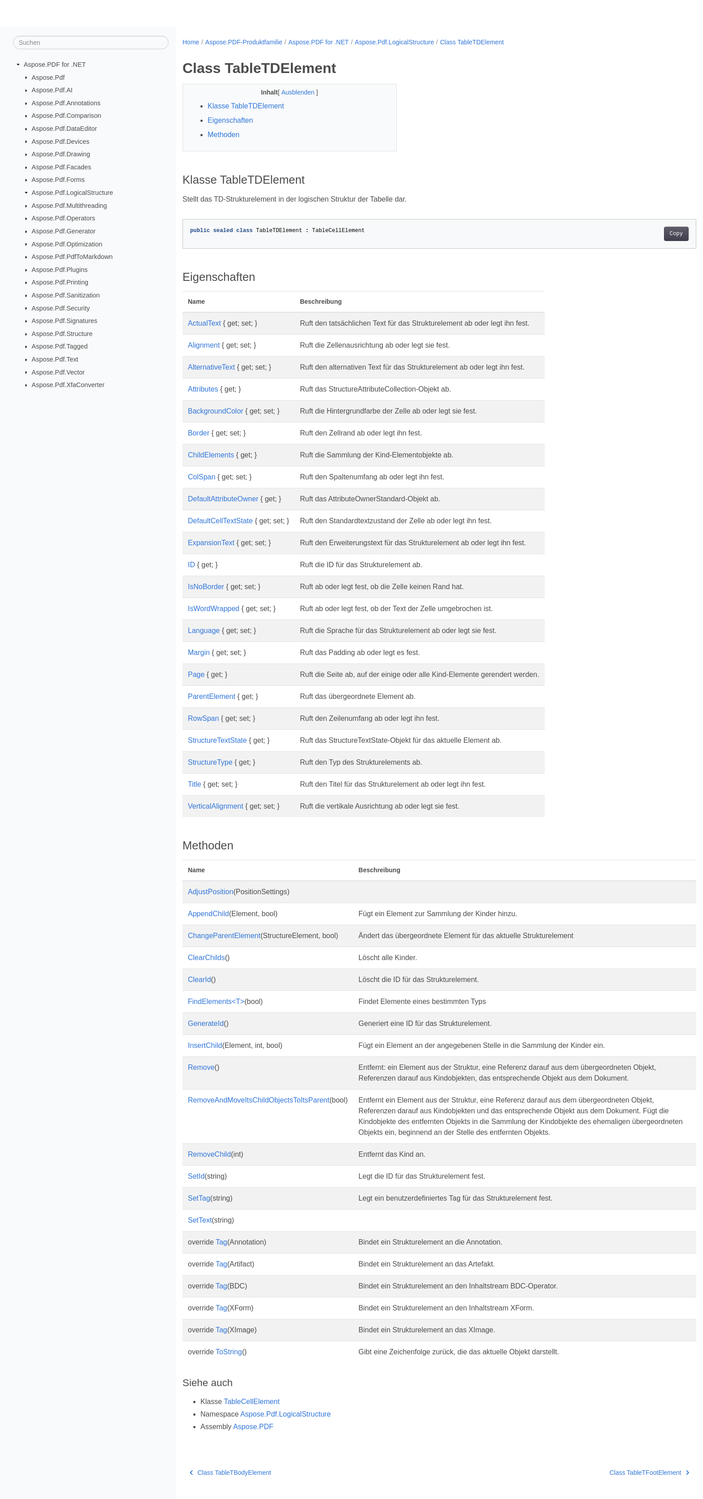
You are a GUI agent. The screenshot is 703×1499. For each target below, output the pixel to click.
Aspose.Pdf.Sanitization (66, 295)
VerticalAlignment (215, 806)
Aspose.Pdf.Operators (63, 218)
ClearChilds (206, 957)
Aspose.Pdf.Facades (61, 167)
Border (198, 433)
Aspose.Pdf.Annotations (66, 103)
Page (196, 674)
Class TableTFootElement (614, 1472)
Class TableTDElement (472, 42)
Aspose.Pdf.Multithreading (69, 205)
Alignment (204, 345)
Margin (199, 652)
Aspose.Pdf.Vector (58, 371)
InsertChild (205, 1045)
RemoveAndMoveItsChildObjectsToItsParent (259, 1100)
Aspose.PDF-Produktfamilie (243, 42)
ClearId (199, 979)
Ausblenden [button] (291, 92)
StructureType (210, 762)
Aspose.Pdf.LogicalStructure (72, 192)
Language (204, 630)
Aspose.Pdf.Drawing (61, 154)
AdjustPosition (210, 892)
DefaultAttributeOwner (223, 499)
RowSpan (203, 718)
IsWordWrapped (213, 608)
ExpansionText (211, 543)
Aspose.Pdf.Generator (63, 231)
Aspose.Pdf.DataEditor (64, 128)
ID (191, 565)
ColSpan (201, 477)
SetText (200, 1220)
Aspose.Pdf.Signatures (64, 320)
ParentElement (211, 696)
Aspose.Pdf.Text (55, 359)
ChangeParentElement (224, 935)
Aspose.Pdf (48, 77)
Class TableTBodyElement (230, 1472)
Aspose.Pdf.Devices (61, 141)
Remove (201, 1067)
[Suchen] (91, 42)
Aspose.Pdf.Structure (62, 333)
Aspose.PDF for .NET (55, 64)
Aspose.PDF (253, 1426)
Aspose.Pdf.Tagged (60, 346)
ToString (229, 1352)
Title (194, 784)
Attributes (203, 389)
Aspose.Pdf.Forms (58, 179)
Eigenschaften (230, 120)
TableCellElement (252, 1401)
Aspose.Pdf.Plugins (60, 269)
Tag (221, 1242)
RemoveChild (209, 1154)
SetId (196, 1176)
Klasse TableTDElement (246, 106)
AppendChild (208, 913)
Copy (640, 234)
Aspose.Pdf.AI (52, 90)
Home (190, 42)
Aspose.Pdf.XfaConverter (68, 384)
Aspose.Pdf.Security (61, 307)
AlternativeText (211, 367)
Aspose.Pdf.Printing (60, 282)
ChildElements (211, 455)
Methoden (223, 134)
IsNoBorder (206, 586)
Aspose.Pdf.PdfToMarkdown (72, 256)
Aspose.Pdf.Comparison (66, 115)
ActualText (204, 323)
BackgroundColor (215, 411)
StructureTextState (217, 740)
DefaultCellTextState (220, 521)
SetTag (199, 1198)
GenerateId (206, 1023)
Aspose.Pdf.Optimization (67, 243)
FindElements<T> (216, 1001)
